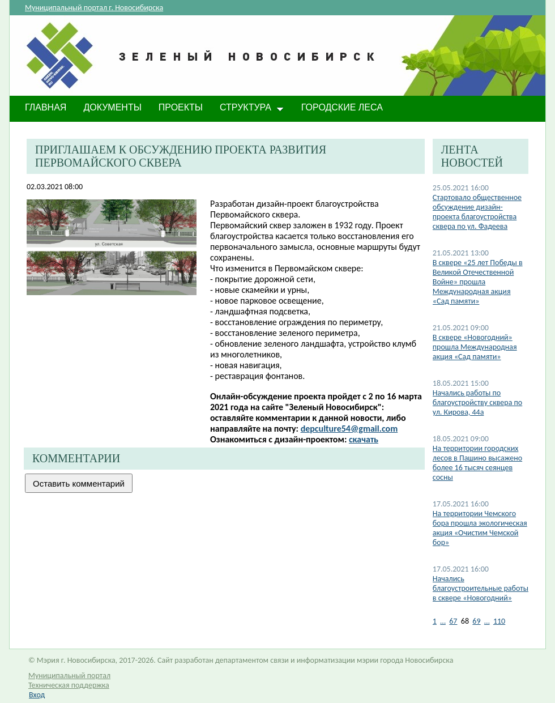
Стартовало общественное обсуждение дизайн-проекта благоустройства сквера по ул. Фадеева (477, 212)
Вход (37, 695)
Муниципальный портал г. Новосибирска (94, 7)
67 (453, 621)
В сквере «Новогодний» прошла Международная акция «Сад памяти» (475, 347)
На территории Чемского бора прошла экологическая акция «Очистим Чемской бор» (480, 528)
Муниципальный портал (69, 675)
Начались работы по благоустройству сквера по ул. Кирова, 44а (477, 402)
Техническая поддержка (68, 685)
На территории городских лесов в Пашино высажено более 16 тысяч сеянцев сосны (477, 463)
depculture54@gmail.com (349, 428)
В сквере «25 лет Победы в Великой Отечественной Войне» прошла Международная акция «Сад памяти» (478, 282)
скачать (363, 439)
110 (499, 621)
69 (476, 621)
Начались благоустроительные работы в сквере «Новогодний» (480, 588)
